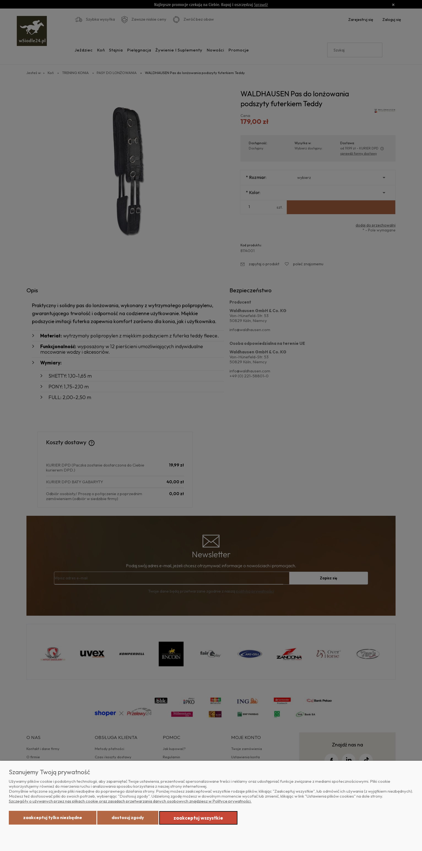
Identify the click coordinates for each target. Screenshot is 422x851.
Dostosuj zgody (128, 817)
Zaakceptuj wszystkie (198, 818)
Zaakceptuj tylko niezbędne (52, 817)
